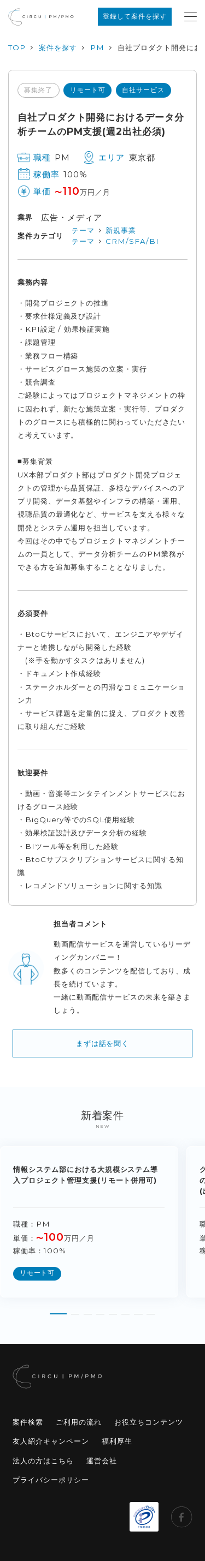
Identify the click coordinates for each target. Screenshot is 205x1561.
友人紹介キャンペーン (51, 1441)
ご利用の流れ (79, 1422)
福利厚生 (117, 1441)
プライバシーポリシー (51, 1479)
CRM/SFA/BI (132, 241)
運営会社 (101, 1460)
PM (97, 47)
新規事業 (121, 230)
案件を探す (58, 47)
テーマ (83, 230)
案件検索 (28, 1422)
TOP (17, 47)
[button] (58, 1310)
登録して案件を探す (135, 16)
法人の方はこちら (43, 1460)
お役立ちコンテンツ (148, 1422)
